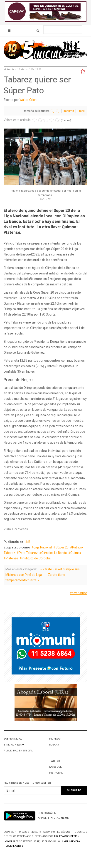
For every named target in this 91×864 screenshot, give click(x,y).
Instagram (56, 773)
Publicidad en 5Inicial (18, 751)
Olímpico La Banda (54, 553)
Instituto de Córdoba (36, 558)
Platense (12, 558)
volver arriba (78, 593)
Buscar (54, 745)
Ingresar (55, 739)
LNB (27, 542)
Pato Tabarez (28, 553)
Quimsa (75, 553)
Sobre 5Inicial (13, 739)
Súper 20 (62, 547)
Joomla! (9, 841)
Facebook (55, 767)
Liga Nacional (43, 547)
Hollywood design (66, 836)
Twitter (54, 761)
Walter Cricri (28, 99)
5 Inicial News (14, 745)
